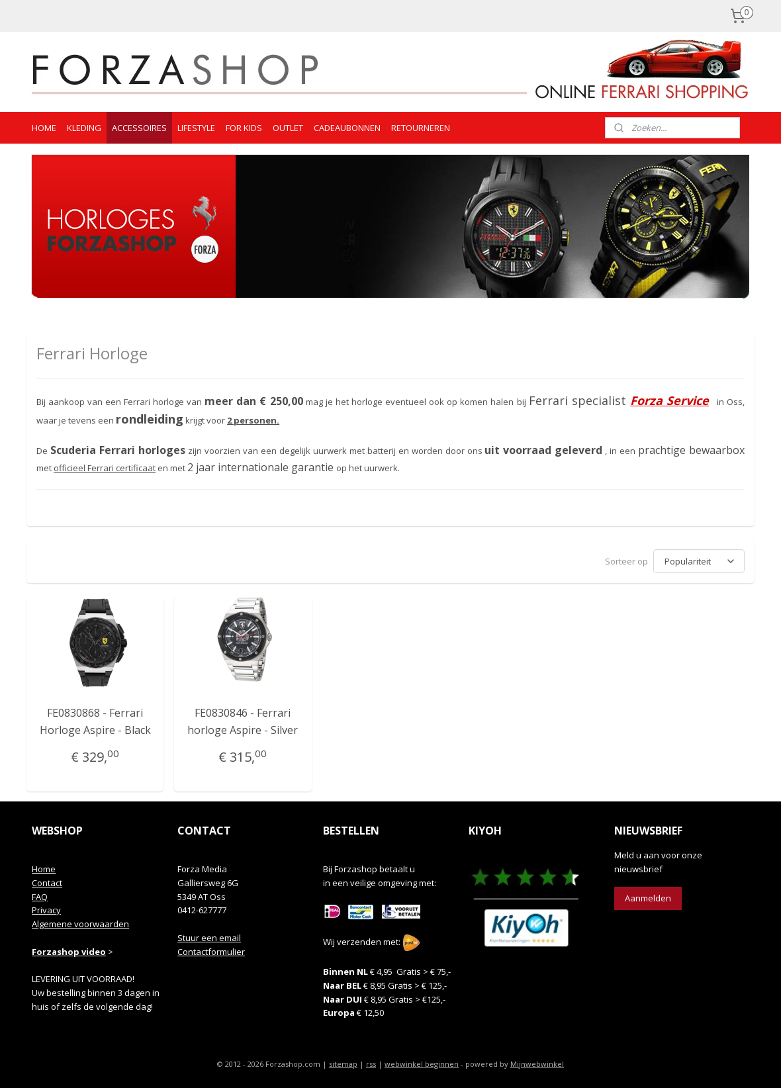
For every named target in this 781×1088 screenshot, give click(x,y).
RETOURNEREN (420, 128)
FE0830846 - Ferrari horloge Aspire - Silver (242, 721)
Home (44, 869)
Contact (47, 883)
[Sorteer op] (699, 561)
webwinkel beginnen (422, 1064)
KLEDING (84, 128)
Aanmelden (648, 898)
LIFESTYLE (196, 128)
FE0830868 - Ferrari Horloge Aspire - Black (95, 721)
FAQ (40, 897)
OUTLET (288, 128)
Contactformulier (211, 952)
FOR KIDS (244, 128)
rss (371, 1064)
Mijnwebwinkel (537, 1064)
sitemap (343, 1064)
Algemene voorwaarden (80, 924)
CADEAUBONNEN (347, 128)
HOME (44, 128)
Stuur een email (209, 938)
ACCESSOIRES (139, 128)
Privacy (46, 910)
